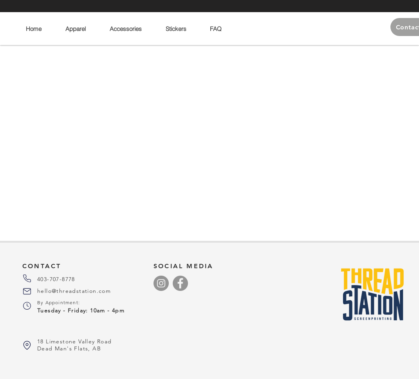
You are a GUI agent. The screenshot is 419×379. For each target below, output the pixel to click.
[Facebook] (180, 283)
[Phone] (27, 278)
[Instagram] (161, 283)
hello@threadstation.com (74, 290)
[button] (81, 29)
